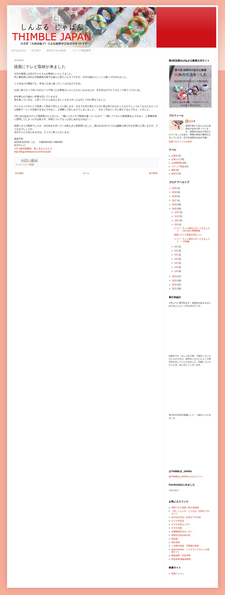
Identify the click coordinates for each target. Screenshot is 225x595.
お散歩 (174, 155)
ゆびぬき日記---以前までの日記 (186, 517)
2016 (174, 204)
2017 (174, 200)
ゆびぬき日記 (18, 50)
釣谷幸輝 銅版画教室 (181, 559)
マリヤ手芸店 (177, 521)
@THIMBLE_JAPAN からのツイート (186, 476)
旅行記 (174, 173)
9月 (176, 224)
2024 (174, 188)
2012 (174, 284)
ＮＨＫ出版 (176, 528)
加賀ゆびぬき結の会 (180, 535)
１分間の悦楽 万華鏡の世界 (185, 546)
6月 (176, 250)
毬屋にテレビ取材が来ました (187, 234)
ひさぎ (192, 121)
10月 (177, 220)
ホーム (86, 173)
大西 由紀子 (174, 490)
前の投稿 (153, 173)
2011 (174, 288)
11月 (177, 216)
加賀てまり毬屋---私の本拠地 (185, 507)
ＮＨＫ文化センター (180, 524)
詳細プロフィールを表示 (180, 141)
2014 (174, 276)
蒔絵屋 (174, 539)
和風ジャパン (177, 573)
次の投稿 (19, 173)
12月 (177, 212)
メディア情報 (28, 165)
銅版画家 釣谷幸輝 (180, 555)
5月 (176, 254)
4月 (176, 259)
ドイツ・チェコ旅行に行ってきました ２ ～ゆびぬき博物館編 (192, 229)
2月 (176, 267)
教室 (173, 170)
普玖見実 (175, 542)
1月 (176, 271)
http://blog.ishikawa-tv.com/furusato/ (32, 151)
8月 (176, 246)
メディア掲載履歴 (81, 50)
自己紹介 (36, 50)
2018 (174, 196)
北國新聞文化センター (181, 531)
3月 (176, 263)
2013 (174, 280)
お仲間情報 (176, 163)
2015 (174, 208)
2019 (174, 192)
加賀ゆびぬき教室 (56, 50)
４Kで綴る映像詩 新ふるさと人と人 (33, 148)
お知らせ (175, 159)
